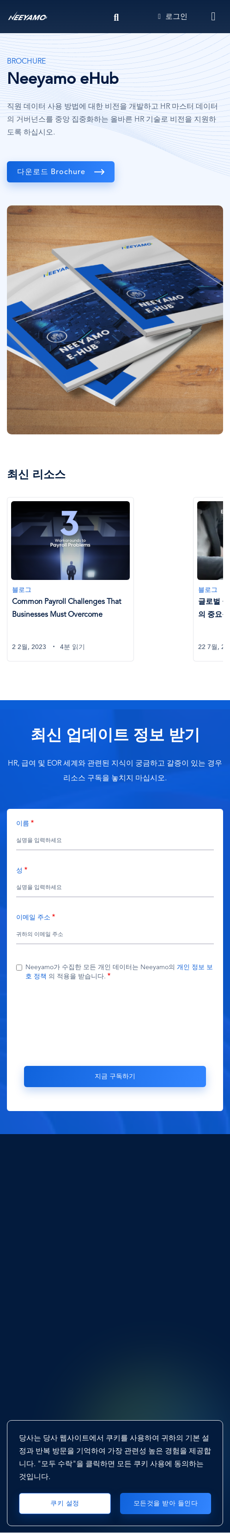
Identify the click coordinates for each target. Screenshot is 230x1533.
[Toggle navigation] (214, 16)
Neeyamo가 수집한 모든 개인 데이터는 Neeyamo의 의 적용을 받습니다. (119, 972)
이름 (22, 823)
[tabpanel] (100, 585)
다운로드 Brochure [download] (52, 172)
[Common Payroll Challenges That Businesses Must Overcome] (70, 579)
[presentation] (115, 1022)
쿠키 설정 (64, 1503)
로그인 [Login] (173, 17)
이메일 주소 (33, 917)
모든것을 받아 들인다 (165, 1503)
